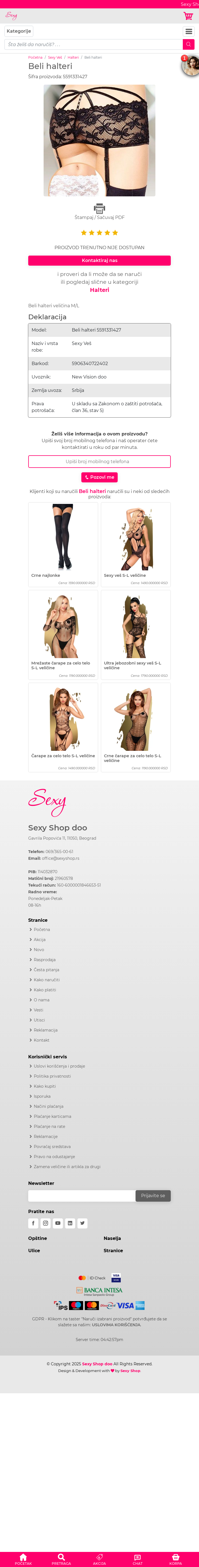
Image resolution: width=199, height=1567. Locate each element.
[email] (85, 1196)
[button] (23, 1558)
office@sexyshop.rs (60, 858)
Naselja (112, 1238)
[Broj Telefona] (99, 461)
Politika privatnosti (52, 1076)
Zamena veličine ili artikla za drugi (67, 1167)
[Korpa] (189, 16)
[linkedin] (70, 1223)
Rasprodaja (45, 960)
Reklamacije (46, 1137)
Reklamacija (46, 1030)
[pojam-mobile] (93, 44)
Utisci (39, 1020)
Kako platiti (45, 990)
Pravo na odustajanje (54, 1157)
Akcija (40, 940)
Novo (39, 950)
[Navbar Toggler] (189, 31)
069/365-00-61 (59, 851)
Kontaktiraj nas (99, 260)
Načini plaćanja (48, 1106)
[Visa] (114, 1276)
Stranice (113, 1250)
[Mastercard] (92, 1276)
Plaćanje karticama (52, 1116)
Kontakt (41, 1040)
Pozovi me (99, 477)
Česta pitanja (46, 970)
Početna (35, 57)
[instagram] (46, 1223)
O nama (41, 1000)
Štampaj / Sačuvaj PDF (99, 211)
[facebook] (33, 1223)
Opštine (37, 1238)
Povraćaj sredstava (52, 1147)
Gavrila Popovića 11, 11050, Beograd (62, 838)
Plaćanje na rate (49, 1126)
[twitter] (82, 1223)
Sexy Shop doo (57, 827)
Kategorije (19, 31)
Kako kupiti (45, 1086)
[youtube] (58, 1223)
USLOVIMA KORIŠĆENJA (116, 1324)
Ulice (34, 1250)
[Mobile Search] (189, 44)
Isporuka (42, 1096)
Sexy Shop (130, 1370)
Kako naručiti (47, 980)
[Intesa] (99, 1290)
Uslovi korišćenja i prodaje (59, 1066)
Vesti (38, 1010)
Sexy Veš (55, 57)
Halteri (73, 57)
